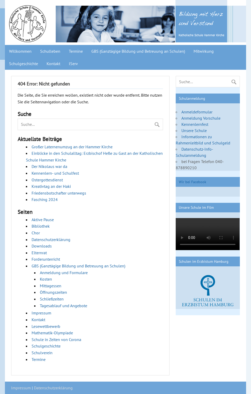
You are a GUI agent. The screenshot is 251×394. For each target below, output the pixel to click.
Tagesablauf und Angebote (63, 305)
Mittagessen (50, 285)
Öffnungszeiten (53, 292)
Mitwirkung (204, 51)
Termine (76, 51)
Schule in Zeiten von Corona (56, 339)
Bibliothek (41, 226)
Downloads (42, 246)
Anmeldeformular (196, 111)
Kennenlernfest (194, 124)
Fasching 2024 (45, 199)
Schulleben (50, 51)
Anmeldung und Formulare (64, 272)
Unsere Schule (194, 130)
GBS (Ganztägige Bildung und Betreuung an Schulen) (138, 51)
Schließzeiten (52, 299)
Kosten (46, 279)
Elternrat (39, 252)
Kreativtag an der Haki (51, 186)
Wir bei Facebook (192, 181)
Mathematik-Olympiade (52, 332)
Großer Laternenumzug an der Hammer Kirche (72, 146)
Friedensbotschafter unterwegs (59, 193)
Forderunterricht (46, 259)
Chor (36, 232)
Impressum (41, 312)
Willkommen (20, 51)
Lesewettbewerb (46, 326)
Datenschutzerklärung (51, 239)
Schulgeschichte (23, 63)
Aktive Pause (43, 219)
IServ (73, 63)
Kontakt (53, 63)
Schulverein (42, 352)
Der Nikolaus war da (49, 166)
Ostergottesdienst (47, 179)
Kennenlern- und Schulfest (55, 173)
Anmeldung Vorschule (200, 118)
